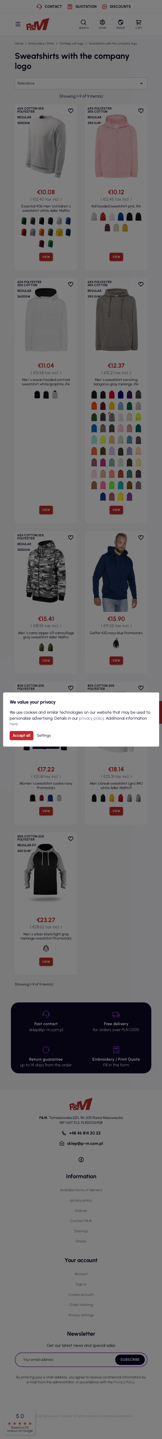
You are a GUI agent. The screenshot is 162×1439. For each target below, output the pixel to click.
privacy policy (91, 718)
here (14, 723)
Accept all (21, 735)
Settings (44, 735)
